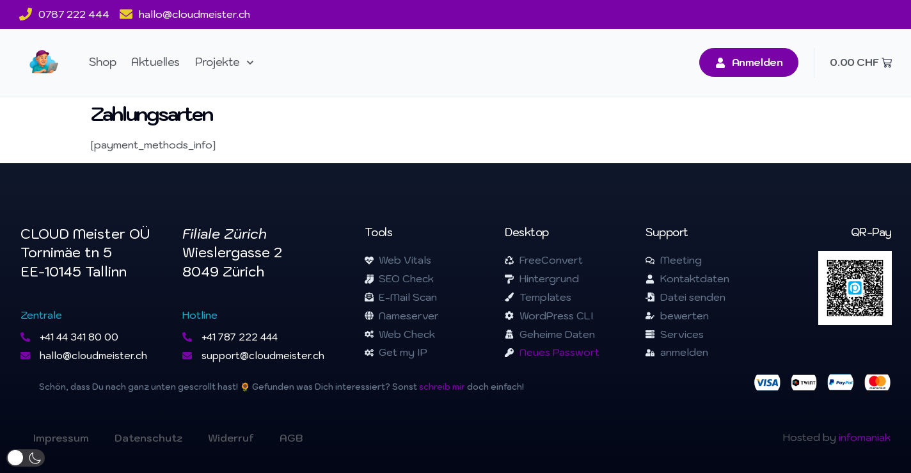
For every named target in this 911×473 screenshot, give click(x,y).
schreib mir (442, 386)
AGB (291, 437)
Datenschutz (148, 437)
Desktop (527, 232)
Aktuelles (155, 62)
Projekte (224, 62)
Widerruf (231, 437)
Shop (102, 62)
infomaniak (865, 437)
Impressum (61, 437)
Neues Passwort (559, 352)
